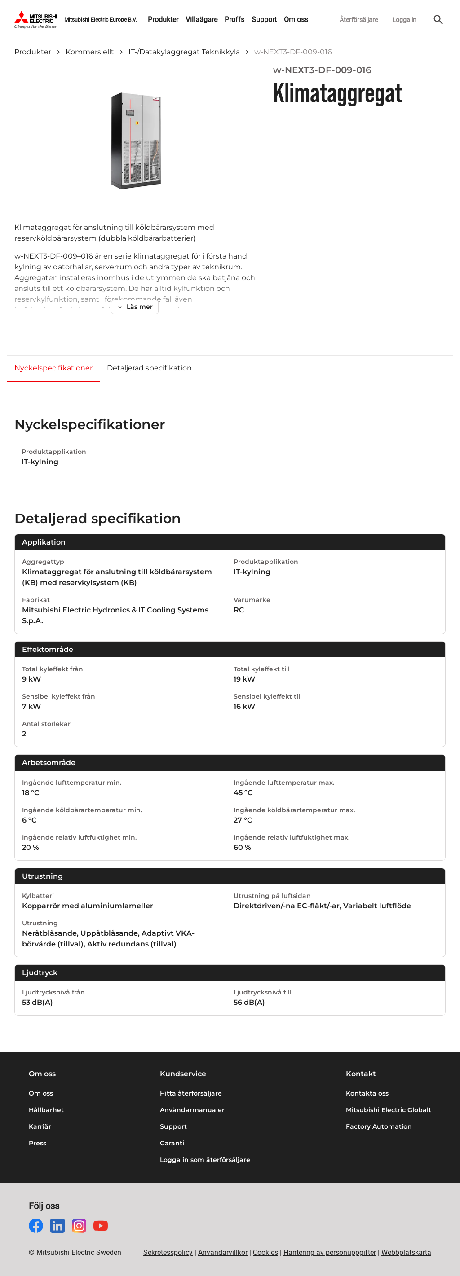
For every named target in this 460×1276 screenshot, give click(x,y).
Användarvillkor (223, 1252)
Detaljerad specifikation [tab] (149, 368)
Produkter (32, 52)
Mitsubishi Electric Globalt (388, 1110)
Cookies (265, 1252)
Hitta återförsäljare (191, 1093)
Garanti (172, 1143)
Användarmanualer (192, 1110)
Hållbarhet (46, 1110)
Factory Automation (379, 1126)
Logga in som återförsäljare (205, 1160)
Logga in (404, 19)
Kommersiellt (90, 52)
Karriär (40, 1126)
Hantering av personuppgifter (329, 1252)
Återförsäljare (359, 19)
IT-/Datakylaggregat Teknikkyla (184, 52)
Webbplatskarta (406, 1252)
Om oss (41, 1093)
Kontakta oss (367, 1093)
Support (173, 1126)
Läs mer (135, 307)
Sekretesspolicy (168, 1252)
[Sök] (438, 19)
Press (37, 1143)
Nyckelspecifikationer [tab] (53, 368)
